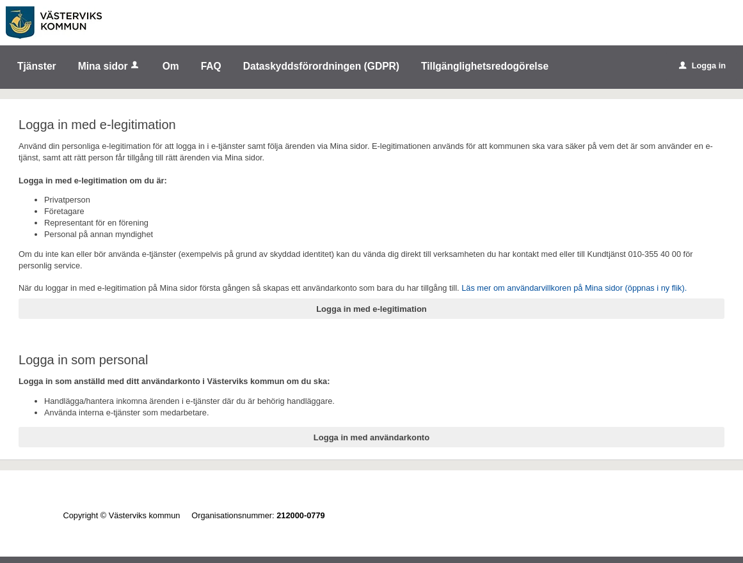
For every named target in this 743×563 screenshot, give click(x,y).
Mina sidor (109, 66)
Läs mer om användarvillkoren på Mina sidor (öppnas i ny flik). (574, 288)
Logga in (702, 65)
